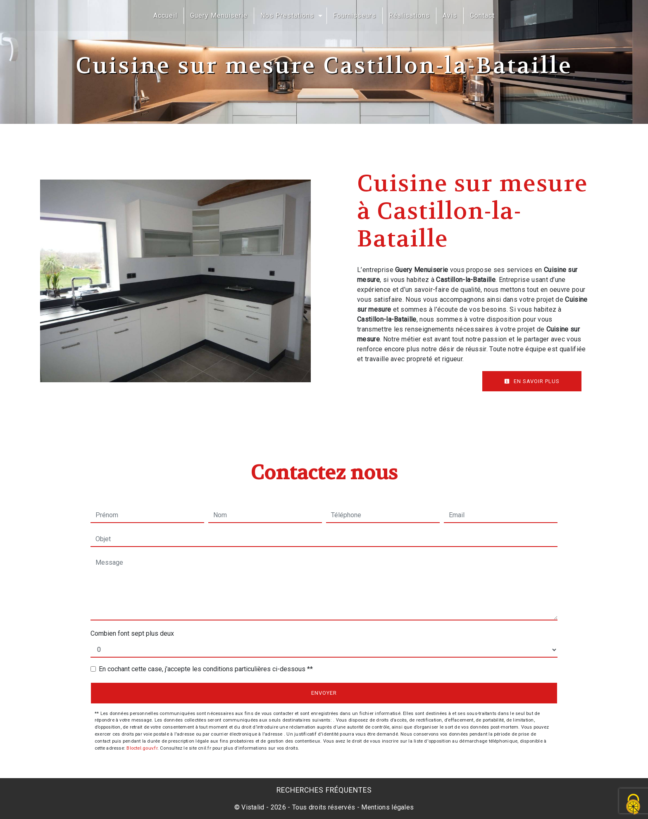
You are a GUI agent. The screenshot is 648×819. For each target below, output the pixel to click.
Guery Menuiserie (219, 15)
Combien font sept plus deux (132, 633)
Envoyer (324, 693)
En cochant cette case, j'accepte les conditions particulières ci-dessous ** (206, 669)
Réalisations (409, 15)
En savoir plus (532, 381)
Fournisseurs (354, 15)
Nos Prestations (287, 15)
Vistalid (252, 807)
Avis (450, 15)
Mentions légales (387, 807)
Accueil (165, 15)
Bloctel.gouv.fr (141, 748)
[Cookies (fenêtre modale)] (633, 805)
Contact (482, 15)
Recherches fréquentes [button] (324, 790)
